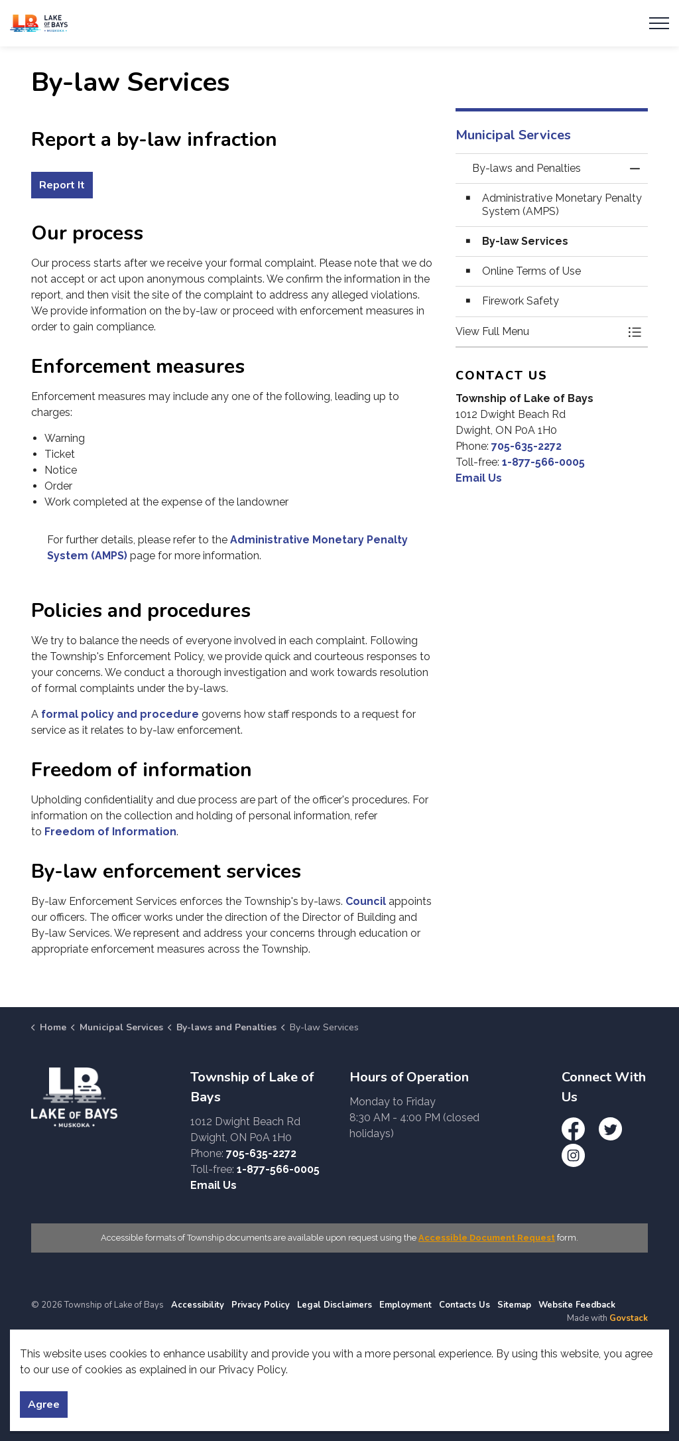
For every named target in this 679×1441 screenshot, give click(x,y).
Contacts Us (464, 1305)
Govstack (628, 1318)
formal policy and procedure (120, 714)
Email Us (479, 478)
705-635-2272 (526, 446)
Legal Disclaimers (334, 1305)
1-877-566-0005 (543, 462)
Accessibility (197, 1305)
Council (365, 901)
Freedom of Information (110, 831)
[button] (538, 331)
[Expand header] (659, 23)
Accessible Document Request (486, 1238)
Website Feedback (576, 1305)
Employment (405, 1305)
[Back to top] (339, 1373)
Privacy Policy (260, 1305)
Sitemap (514, 1305)
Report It (62, 185)
